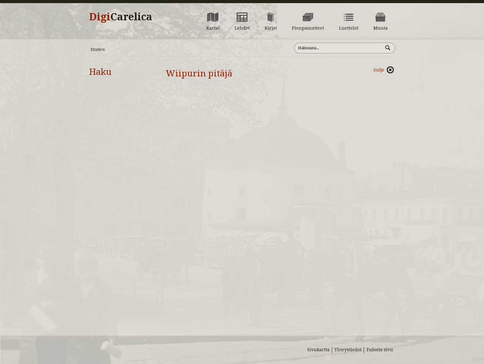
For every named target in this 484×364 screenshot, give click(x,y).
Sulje (378, 69)
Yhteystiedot (348, 349)
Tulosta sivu (379, 349)
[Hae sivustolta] (338, 48)
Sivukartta (318, 349)
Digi (120, 17)
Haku (100, 72)
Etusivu (98, 49)
